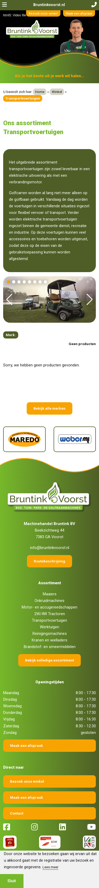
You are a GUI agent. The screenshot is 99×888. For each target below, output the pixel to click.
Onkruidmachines (49, 600)
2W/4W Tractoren (49, 613)
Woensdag (12, 706)
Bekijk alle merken (49, 408)
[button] (8, 281)
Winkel (57, 92)
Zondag (10, 732)
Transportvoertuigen (49, 620)
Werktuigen (49, 627)
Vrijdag (9, 719)
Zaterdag (11, 726)
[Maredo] (24, 439)
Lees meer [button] (50, 867)
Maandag (11, 692)
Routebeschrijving (49, 561)
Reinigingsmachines (49, 633)
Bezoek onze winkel (43, 13)
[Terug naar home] (33, 29)
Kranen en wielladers (49, 640)
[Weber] (75, 439)
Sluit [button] (11, 881)
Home (39, 92)
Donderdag (12, 712)
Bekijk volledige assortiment (49, 660)
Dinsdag (10, 699)
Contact (16, 813)
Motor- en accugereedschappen (49, 607)
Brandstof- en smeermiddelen (50, 646)
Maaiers (49, 594)
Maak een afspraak (79, 13)
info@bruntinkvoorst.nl (49, 547)
